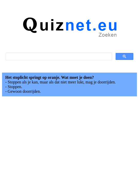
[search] (58, 56)
